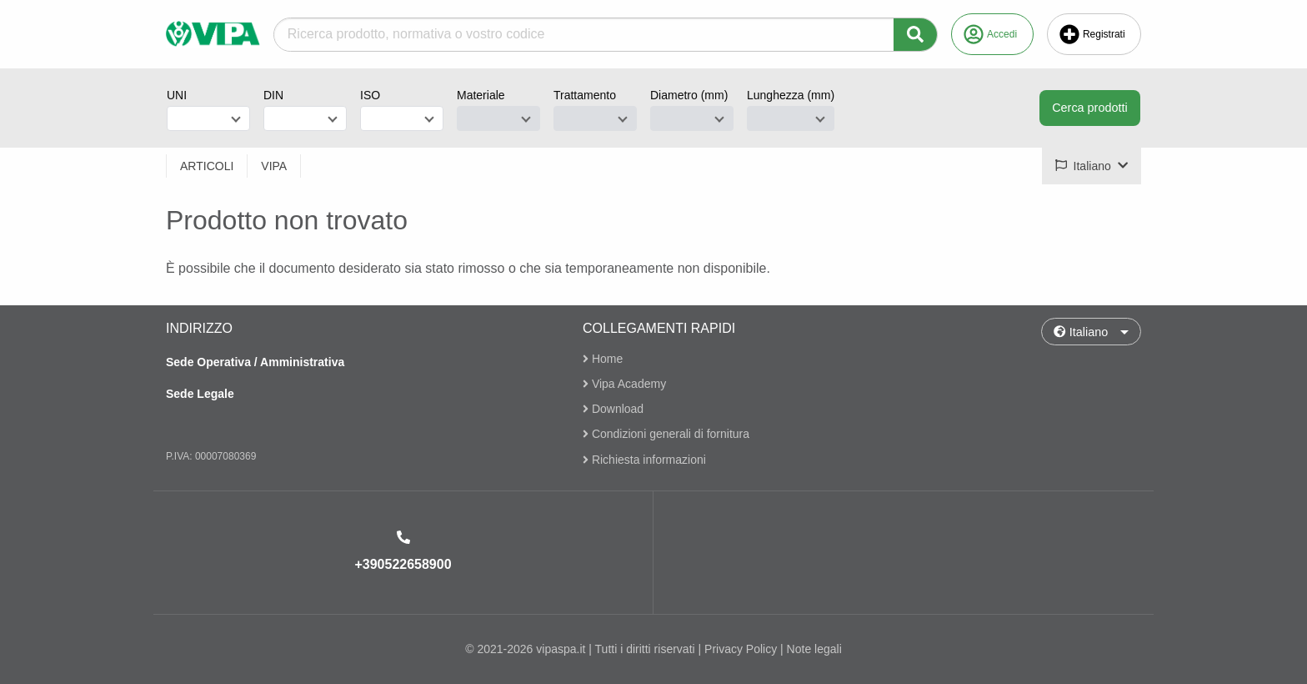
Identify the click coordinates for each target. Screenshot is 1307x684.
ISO (370, 95)
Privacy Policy (740, 649)
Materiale (481, 95)
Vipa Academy (624, 383)
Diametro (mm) (689, 95)
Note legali (814, 649)
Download (613, 408)
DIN (273, 95)
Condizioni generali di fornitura (666, 434)
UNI (177, 95)
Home (603, 359)
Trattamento (584, 95)
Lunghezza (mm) (790, 95)
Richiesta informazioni (644, 459)
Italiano (1081, 332)
